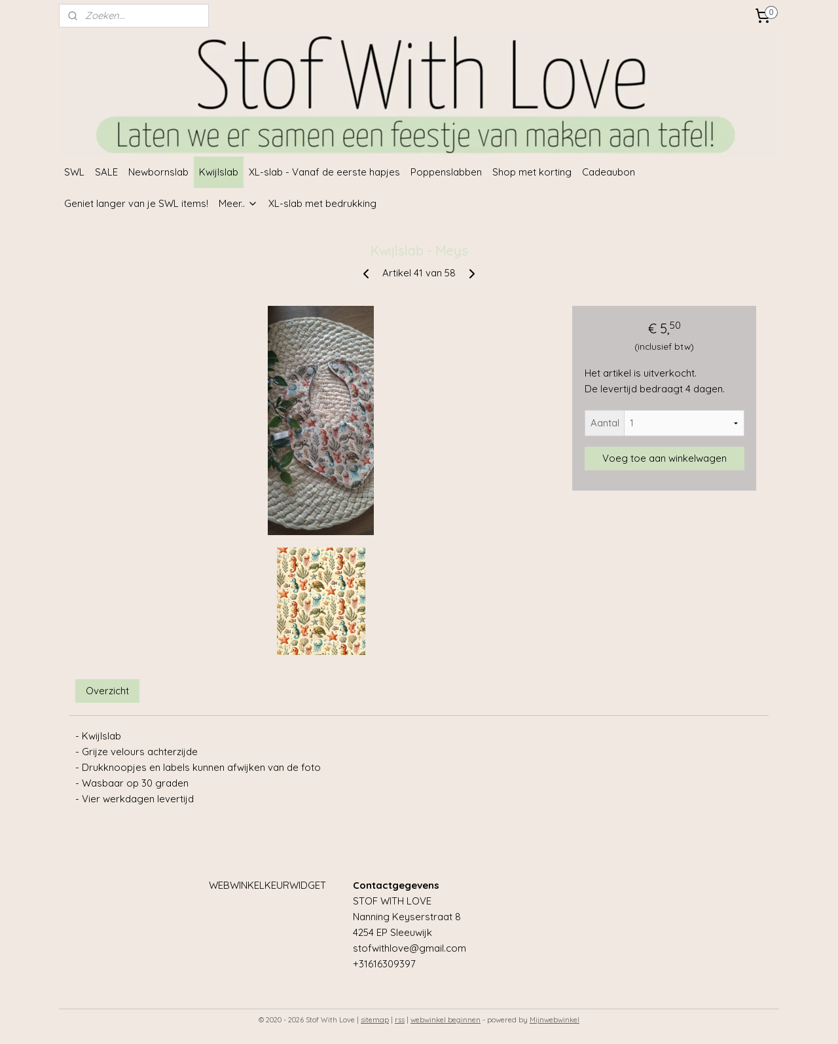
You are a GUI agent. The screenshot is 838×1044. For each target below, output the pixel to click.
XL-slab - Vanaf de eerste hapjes (324, 172)
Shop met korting (532, 172)
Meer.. (238, 203)
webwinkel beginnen (445, 1019)
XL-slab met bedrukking (322, 203)
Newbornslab (158, 172)
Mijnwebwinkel (554, 1019)
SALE (106, 172)
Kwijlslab (218, 172)
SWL (74, 172)
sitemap (375, 1019)
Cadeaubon (608, 172)
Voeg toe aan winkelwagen (664, 458)
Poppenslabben (446, 172)
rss (400, 1019)
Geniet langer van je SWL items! (136, 203)
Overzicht (107, 690)
